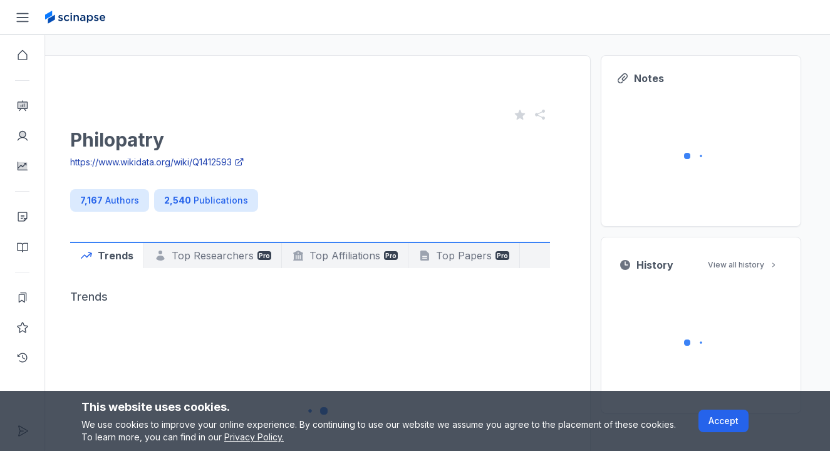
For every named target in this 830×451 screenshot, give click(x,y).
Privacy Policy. (254, 437)
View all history (779, 264)
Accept (723, 420)
